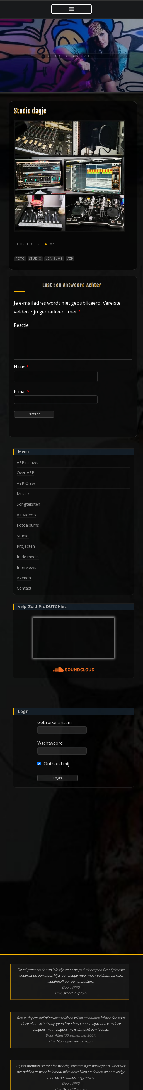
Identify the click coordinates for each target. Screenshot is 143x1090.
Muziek (23, 493)
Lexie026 (28, 244)
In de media (28, 556)
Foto (20, 259)
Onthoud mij (53, 764)
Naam (21, 367)
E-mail (22, 391)
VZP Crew (26, 483)
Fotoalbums (28, 525)
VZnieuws (54, 259)
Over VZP (25, 472)
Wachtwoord (50, 743)
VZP (53, 244)
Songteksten (28, 504)
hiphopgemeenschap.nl (75, 1041)
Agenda (24, 577)
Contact (24, 588)
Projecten (26, 546)
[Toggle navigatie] (71, 9)
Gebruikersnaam (54, 722)
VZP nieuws (27, 462)
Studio (35, 259)
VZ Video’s (26, 514)
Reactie (21, 325)
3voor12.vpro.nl (75, 993)
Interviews (26, 567)
